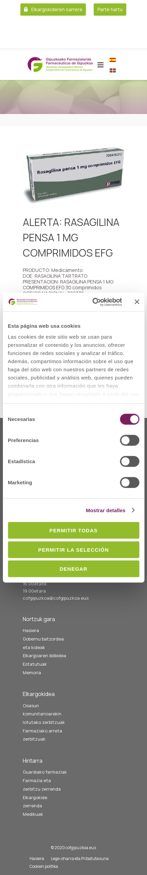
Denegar (73, 569)
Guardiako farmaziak (45, 772)
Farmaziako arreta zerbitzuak (42, 735)
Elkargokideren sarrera (56, 9)
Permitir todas (73, 530)
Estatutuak (35, 664)
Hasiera (31, 630)
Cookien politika (44, 866)
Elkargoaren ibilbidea (44, 655)
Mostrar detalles (106, 510)
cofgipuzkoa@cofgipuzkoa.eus (56, 598)
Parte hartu (110, 9)
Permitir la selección (73, 549)
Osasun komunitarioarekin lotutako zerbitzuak (44, 713)
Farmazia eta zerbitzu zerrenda (42, 784)
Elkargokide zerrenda (35, 801)
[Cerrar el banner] (136, 301)
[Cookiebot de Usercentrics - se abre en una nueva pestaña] (93, 301)
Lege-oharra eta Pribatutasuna (80, 858)
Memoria (32, 672)
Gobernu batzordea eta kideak (43, 643)
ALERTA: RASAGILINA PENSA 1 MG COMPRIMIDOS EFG (71, 237)
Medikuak (33, 814)
